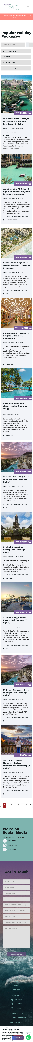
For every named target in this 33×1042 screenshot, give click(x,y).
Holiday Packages (16, 981)
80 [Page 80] (26, 804)
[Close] (30, 16)
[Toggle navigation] (27, 6)
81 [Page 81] (31, 804)
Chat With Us (18, 1037)
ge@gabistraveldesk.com (16, 1018)
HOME (17, 977)
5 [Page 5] (18, 804)
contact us (16, 985)
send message (16, 954)
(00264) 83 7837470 (16, 1022)
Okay (28, 1034)
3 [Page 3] (11, 804)
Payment (16, 990)
